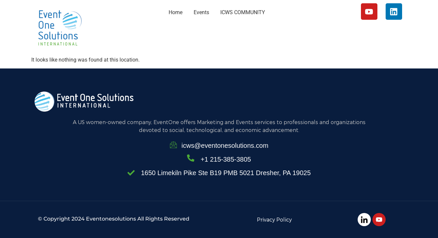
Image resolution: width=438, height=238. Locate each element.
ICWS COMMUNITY (242, 12)
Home (175, 12)
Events (201, 12)
